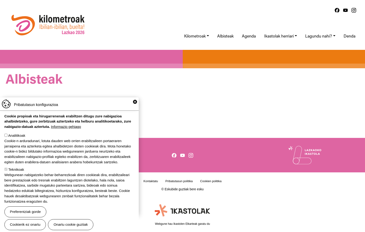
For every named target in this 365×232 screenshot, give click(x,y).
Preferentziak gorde (25, 217)
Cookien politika (211, 181)
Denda (349, 36)
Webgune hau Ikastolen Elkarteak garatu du (182, 223)
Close (135, 107)
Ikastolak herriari (279, 36)
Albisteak (225, 36)
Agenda (249, 36)
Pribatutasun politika (179, 181)
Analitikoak (16, 141)
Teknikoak (16, 175)
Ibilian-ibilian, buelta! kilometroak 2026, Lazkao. (48, 12)
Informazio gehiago (66, 132)
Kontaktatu (150, 181)
